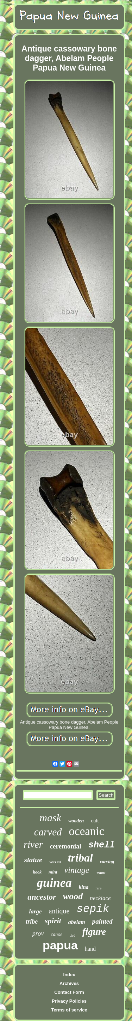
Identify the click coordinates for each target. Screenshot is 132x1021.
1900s (100, 873)
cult (95, 820)
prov (38, 933)
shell (101, 845)
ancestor (41, 897)
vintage (76, 870)
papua (60, 945)
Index (69, 974)
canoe (56, 934)
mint (53, 872)
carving (107, 861)
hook (37, 872)
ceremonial (65, 846)
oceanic (87, 831)
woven (55, 861)
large (35, 911)
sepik (92, 909)
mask (50, 817)
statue (33, 860)
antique (59, 911)
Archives (69, 983)
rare (98, 888)
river (33, 844)
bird (72, 935)
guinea (54, 883)
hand (90, 949)
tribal (80, 857)
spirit (53, 920)
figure (94, 931)
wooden (76, 820)
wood (73, 896)
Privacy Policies (69, 1001)
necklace (100, 898)
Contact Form (69, 992)
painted (102, 921)
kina (84, 887)
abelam (76, 922)
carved (48, 832)
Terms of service (69, 1010)
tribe (32, 921)
